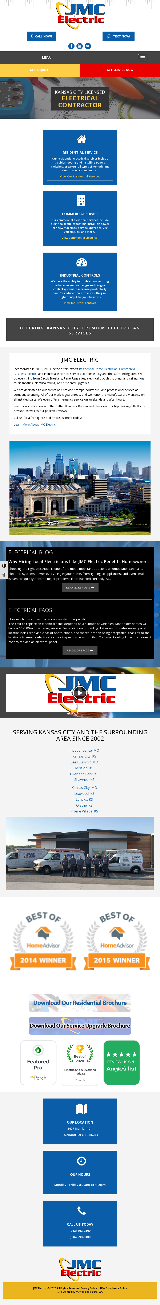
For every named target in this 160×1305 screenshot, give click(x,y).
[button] (80, 693)
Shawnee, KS (84, 779)
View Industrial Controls (80, 303)
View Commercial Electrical (80, 238)
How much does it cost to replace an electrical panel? (46, 619)
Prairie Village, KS (84, 811)
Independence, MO (84, 750)
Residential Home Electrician (98, 369)
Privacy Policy (89, 1288)
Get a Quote (40, 70)
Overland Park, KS (84, 774)
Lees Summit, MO (84, 762)
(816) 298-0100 (80, 1237)
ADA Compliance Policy (113, 1288)
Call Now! (41, 36)
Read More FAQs (80, 650)
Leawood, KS (84, 793)
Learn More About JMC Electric (35, 424)
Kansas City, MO (84, 787)
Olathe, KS (84, 805)
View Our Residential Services (80, 176)
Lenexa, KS (84, 799)
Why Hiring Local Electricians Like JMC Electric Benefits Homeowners (78, 561)
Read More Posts (80, 587)
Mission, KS (84, 768)
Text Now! (118, 36)
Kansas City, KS (84, 756)
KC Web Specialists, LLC (89, 1291)
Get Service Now (120, 70)
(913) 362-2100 (80, 1231)
